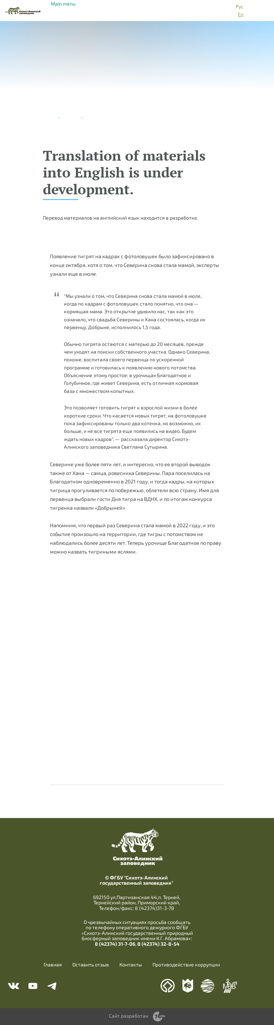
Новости (70, 117)
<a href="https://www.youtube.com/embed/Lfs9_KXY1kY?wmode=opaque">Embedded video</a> (137, 677)
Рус (239, 6)
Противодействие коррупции (186, 964)
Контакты (130, 964)
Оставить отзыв (90, 964)
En (240, 14)
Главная (53, 964)
